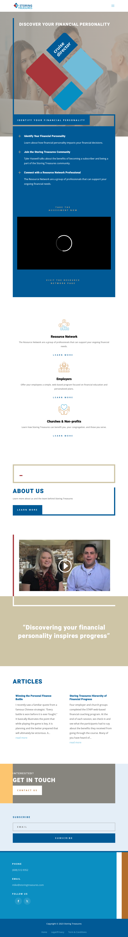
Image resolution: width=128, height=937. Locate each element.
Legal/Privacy (57, 932)
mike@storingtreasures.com (28, 885)
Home (44, 932)
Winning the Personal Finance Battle (33, 697)
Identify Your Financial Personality (51, 120)
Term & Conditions (77, 932)
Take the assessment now (63, 208)
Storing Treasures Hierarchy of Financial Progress (88, 697)
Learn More (63, 355)
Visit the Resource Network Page (63, 281)
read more (21, 737)
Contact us (27, 790)
